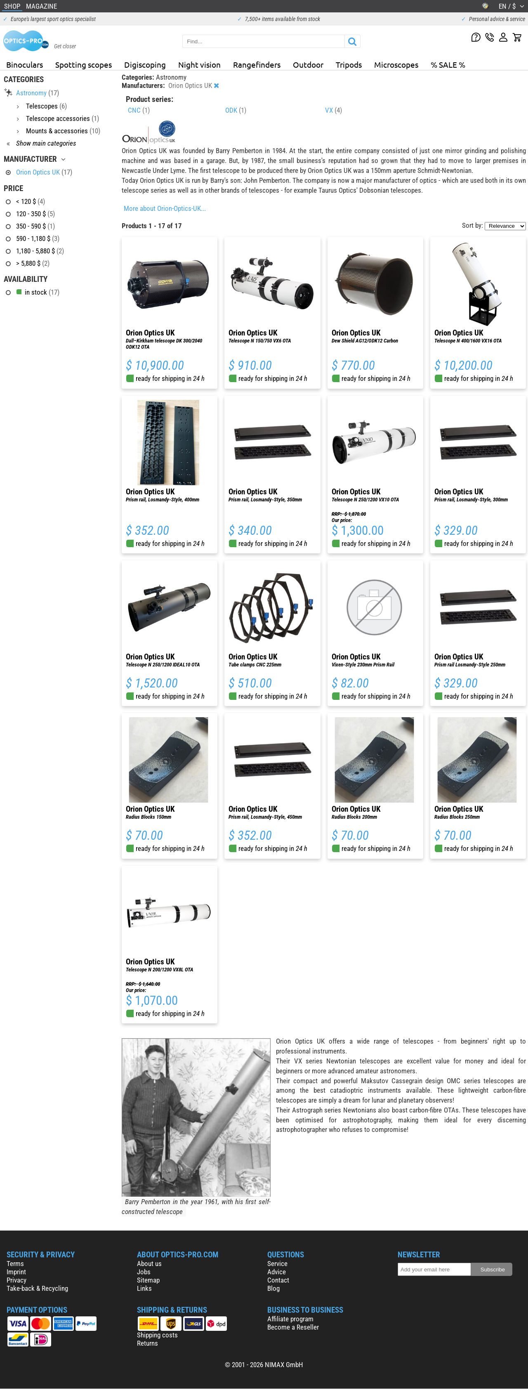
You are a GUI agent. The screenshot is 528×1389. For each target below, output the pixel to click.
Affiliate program (290, 1319)
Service (277, 1263)
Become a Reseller (293, 1327)
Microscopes (396, 64)
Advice (276, 1272)
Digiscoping (145, 64)
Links (144, 1288)
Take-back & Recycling (37, 1288)
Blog (273, 1288)
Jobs (144, 1272)
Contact (278, 1280)
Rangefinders (256, 64)
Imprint (16, 1272)
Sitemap (148, 1280)
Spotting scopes (83, 64)
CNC (139, 110)
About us (149, 1263)
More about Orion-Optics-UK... (165, 208)
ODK (235, 110)
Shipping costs (157, 1335)
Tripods (349, 64)
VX (333, 110)
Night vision (199, 64)
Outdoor (308, 64)
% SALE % (448, 64)
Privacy (16, 1280)
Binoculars (24, 64)
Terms (15, 1263)
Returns (147, 1343)
